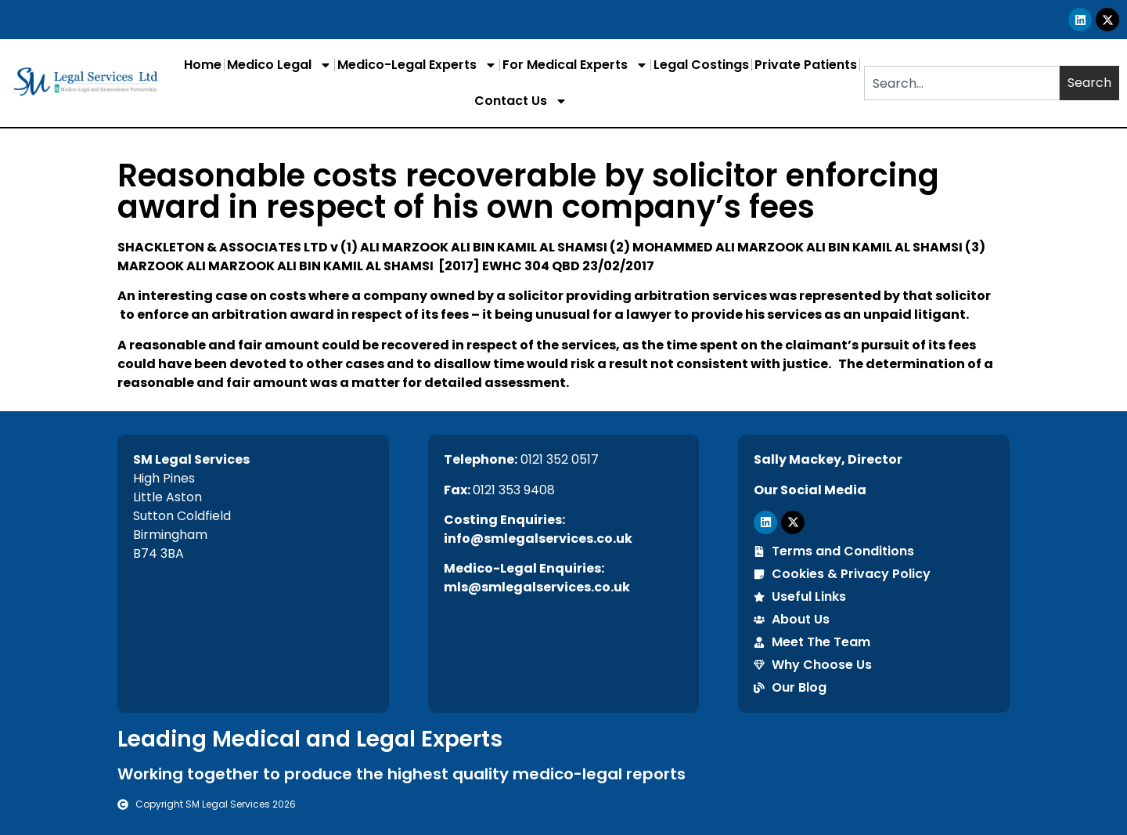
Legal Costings (701, 65)
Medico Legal (279, 65)
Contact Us (520, 101)
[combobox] (962, 83)
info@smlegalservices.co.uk (538, 539)
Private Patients (805, 65)
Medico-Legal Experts (417, 65)
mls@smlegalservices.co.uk (537, 587)
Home (202, 65)
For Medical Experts (575, 65)
